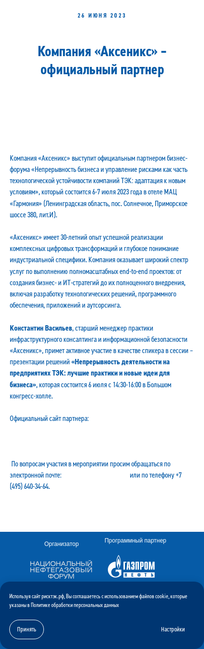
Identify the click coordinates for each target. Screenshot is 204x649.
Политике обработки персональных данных (75, 605)
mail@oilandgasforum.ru (95, 475)
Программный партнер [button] (135, 540)
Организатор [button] (61, 544)
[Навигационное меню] (187, 12)
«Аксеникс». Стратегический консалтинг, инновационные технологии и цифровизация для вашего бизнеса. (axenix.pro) (101, 430)
